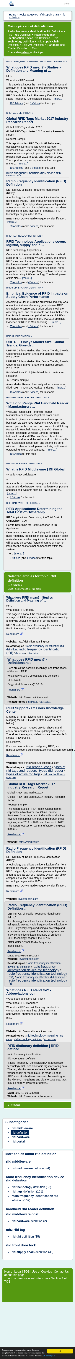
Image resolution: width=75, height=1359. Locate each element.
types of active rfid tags (23, 774)
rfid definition (32, 653)
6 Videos (35, 103)
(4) (31, 1168)
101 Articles (16, 167)
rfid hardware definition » (23, 503)
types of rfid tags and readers (35, 768)
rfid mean (20, 653)
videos (25, 52)
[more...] (58, 98)
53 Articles (16, 282)
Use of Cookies (42, 1271)
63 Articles (16, 226)
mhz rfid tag (15, 1230)
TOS (27, 1271)
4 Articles (15, 497)
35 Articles (16, 326)
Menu (66, 3)
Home (8, 1271)
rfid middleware (18, 1161)
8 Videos (35, 167)
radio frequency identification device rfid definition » (33, 174)
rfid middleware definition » (24, 463)
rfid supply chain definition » (24, 287)
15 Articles (16, 392)
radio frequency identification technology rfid (37, 982)
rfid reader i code (38, 767)
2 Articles (15, 557)
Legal (18, 1271)
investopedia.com (28, 898)
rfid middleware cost (22, 1214)
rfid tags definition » (19, 113)
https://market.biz (29, 842)
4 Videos (33, 282)
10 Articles (16, 453)
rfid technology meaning (42, 1035)
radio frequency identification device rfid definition (35, 1178)
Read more (14, 634)
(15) (26, 1236)
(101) (27, 1191)
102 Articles (16, 103)
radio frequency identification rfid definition (41, 977)
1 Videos (33, 226)
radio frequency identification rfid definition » (36, 61)
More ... (36, 48)
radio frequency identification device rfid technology (33, 968)
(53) (31, 1187)
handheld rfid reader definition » (27, 397)
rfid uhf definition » (19, 336)
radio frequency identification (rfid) (33, 651)
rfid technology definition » (24, 236)
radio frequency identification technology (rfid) (37, 975)
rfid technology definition (28, 1039)
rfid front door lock (21, 1245)
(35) (32, 1252)
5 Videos (24, 589)
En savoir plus (49, 1356)
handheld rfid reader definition (30, 1209)
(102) (34, 1198)
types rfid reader (51, 770)
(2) (29, 1221)
